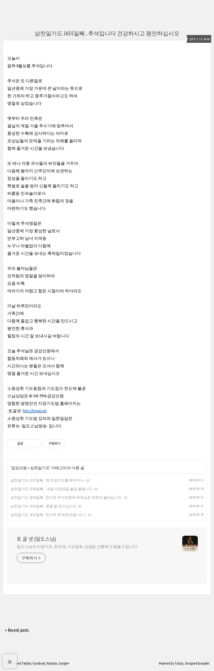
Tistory (179, 663)
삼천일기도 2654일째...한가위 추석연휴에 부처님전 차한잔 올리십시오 (66, 497)
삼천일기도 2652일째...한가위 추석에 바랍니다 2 (48, 515)
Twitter (26, 663)
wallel (205, 663)
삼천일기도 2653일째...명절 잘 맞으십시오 (43, 506)
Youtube (52, 663)
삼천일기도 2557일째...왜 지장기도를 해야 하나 (47, 480)
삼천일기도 (40, 468)
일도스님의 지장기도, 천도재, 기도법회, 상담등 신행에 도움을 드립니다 (77, 546)
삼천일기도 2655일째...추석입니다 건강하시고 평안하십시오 (107, 33)
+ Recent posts (17, 630)
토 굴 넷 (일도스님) (36, 539)
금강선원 (19, 468)
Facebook (39, 663)
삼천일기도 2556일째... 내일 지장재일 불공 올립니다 (51, 489)
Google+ (64, 663)
